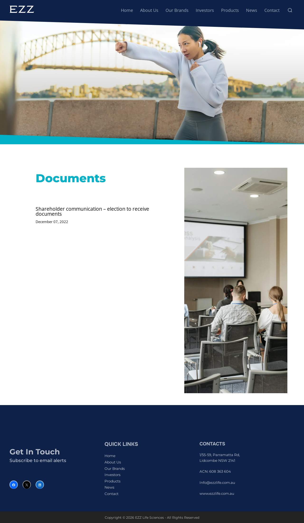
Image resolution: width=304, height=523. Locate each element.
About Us (149, 10)
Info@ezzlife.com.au (217, 482)
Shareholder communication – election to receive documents (92, 211)
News (251, 10)
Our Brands (177, 10)
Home (127, 10)
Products (230, 10)
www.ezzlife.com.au (217, 493)
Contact (272, 10)
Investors (205, 10)
